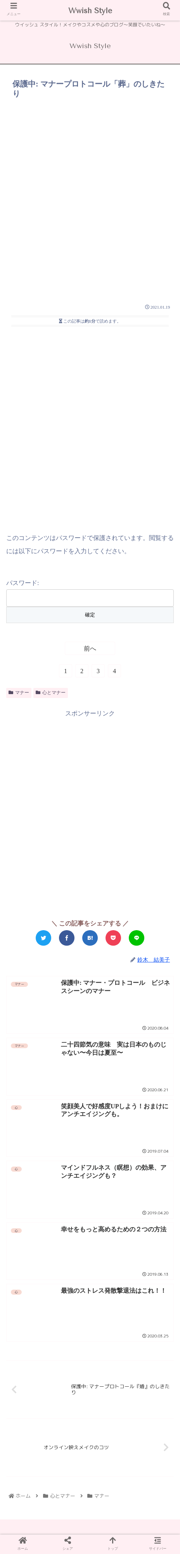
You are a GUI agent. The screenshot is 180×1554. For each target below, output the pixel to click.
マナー (19, 692)
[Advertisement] (90, 196)
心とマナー (51, 692)
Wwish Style (90, 11)
